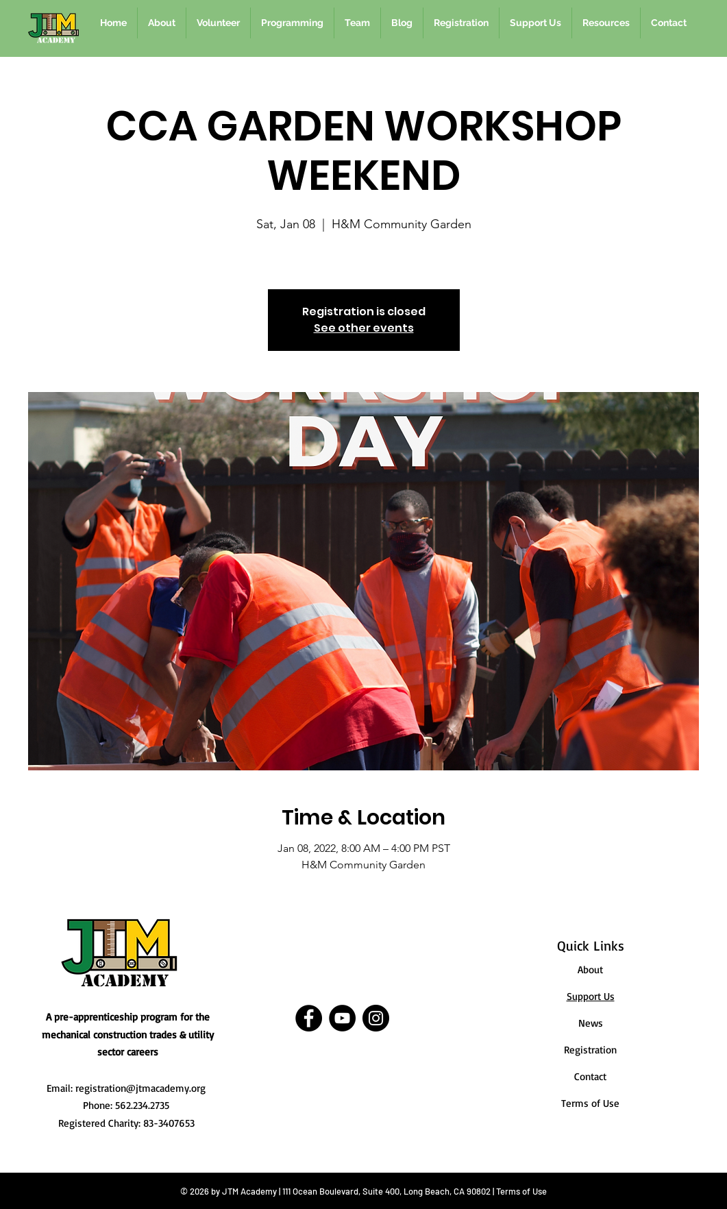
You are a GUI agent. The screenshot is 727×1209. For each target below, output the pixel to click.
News (590, 1022)
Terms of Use (590, 1103)
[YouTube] (342, 1018)
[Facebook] (308, 1018)
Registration (590, 1049)
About (590, 969)
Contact (590, 1076)
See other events (364, 328)
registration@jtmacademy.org (140, 1088)
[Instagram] (375, 1018)
